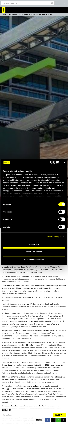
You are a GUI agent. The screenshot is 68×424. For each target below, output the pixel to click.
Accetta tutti (34, 244)
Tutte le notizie (13, 15)
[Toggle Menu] (63, 10)
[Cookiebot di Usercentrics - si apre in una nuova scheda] (48, 162)
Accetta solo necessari (34, 260)
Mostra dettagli (53, 237)
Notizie (4, 15)
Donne (21, 15)
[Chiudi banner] (64, 162)
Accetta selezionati (34, 252)
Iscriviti (59, 414)
